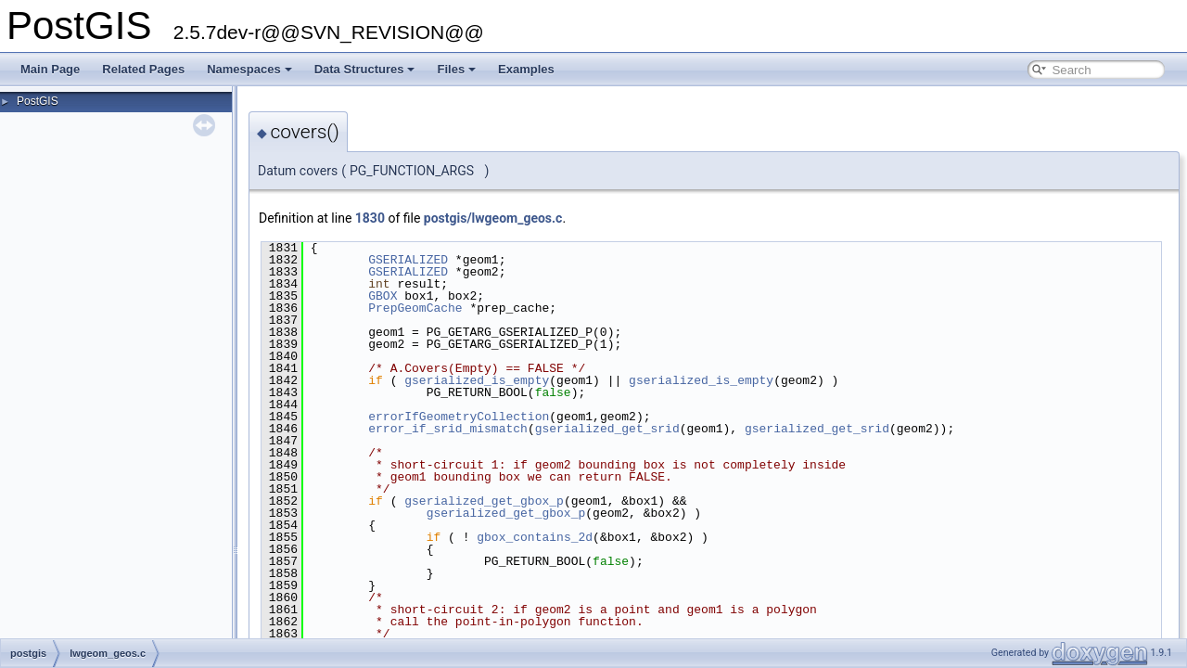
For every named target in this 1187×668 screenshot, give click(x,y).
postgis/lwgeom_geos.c (493, 218)
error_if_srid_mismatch (448, 428)
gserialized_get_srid (607, 428)
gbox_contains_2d (535, 537)
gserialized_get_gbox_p (484, 501)
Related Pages (143, 69)
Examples (526, 69)
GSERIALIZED (408, 259)
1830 (370, 218)
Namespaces (249, 69)
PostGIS (37, 101)
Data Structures (364, 69)
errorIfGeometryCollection (458, 416)
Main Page (50, 69)
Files (456, 69)
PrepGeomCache (415, 308)
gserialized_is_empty (476, 380)
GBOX (382, 296)
